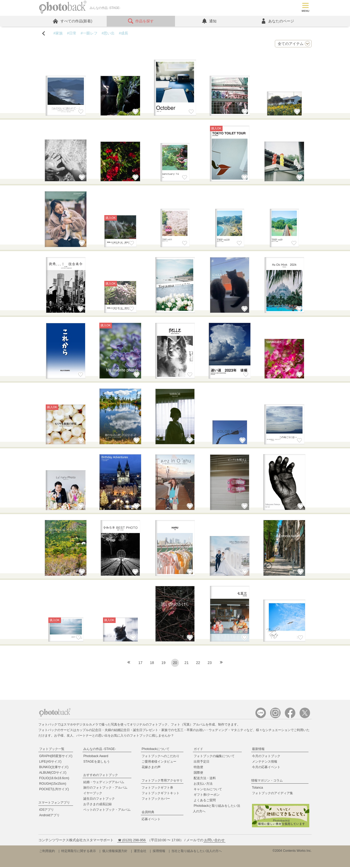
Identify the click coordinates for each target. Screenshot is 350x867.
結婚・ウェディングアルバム (103, 782)
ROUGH (52, 783)
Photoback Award (95, 756)
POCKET (54, 789)
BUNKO (53, 767)
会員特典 (148, 812)
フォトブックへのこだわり (160, 756)
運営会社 (140, 851)
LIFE (50, 761)
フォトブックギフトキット (160, 793)
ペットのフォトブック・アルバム (107, 810)
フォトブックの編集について (214, 756)
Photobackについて (155, 749)
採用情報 (159, 851)
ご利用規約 (47, 851)
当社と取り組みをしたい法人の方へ (196, 851)
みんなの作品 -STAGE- (99, 749)
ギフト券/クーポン (207, 795)
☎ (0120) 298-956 (132, 840)
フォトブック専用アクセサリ (162, 780)
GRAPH (55, 756)
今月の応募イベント (266, 767)
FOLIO (54, 778)
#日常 (71, 33)
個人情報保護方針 (114, 851)
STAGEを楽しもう (96, 761)
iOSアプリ (46, 810)
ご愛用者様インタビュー (159, 761)
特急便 (198, 767)
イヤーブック (92, 793)
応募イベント (151, 819)
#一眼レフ (89, 33)
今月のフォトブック (266, 756)
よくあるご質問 (205, 800)
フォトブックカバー (156, 798)
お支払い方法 (203, 783)
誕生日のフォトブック (99, 798)
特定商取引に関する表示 (78, 851)
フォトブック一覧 (51, 749)
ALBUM (52, 772)
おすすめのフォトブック (100, 775)
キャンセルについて (208, 789)
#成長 (123, 33)
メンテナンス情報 (264, 761)
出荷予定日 (201, 761)
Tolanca (257, 787)
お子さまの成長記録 (97, 804)
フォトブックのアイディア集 (272, 793)
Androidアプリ (49, 815)
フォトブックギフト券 (157, 787)
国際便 (198, 772)
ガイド (198, 749)
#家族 (58, 33)
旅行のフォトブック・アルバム (105, 787)
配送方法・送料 (205, 778)
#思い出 (108, 33)
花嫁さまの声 (151, 767)
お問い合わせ (214, 840)
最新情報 (258, 749)
